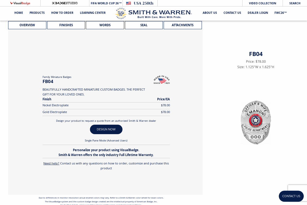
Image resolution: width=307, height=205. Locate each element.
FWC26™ (280, 13)
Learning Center (93, 13)
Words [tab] (105, 25)
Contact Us (232, 13)
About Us (210, 13)
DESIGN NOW (106, 129)
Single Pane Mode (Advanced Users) (106, 141)
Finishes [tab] (66, 25)
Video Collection (262, 3)
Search (294, 3)
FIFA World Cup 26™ (106, 3)
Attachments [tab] (182, 25)
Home (18, 13)
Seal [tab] (143, 25)
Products (37, 13)
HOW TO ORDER (62, 13)
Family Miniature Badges (57, 77)
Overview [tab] (27, 25)
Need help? (51, 163)
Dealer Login (258, 13)
